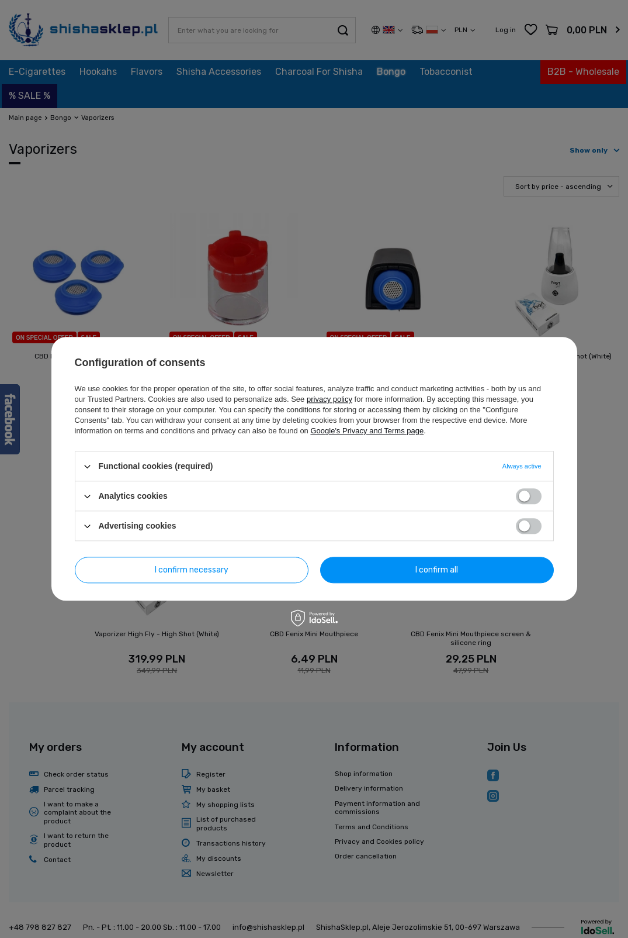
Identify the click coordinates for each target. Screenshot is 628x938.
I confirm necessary (191, 570)
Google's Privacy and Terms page (367, 430)
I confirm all (436, 570)
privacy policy (329, 399)
